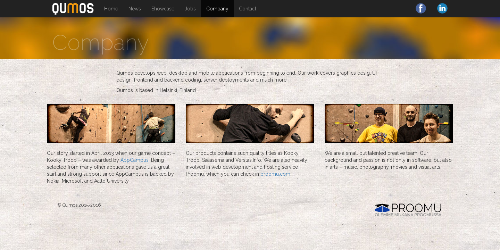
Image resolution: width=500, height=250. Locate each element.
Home (111, 8)
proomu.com (275, 174)
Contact (247, 8)
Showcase (162, 8)
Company (217, 8)
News (134, 8)
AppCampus (134, 160)
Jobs (190, 8)
